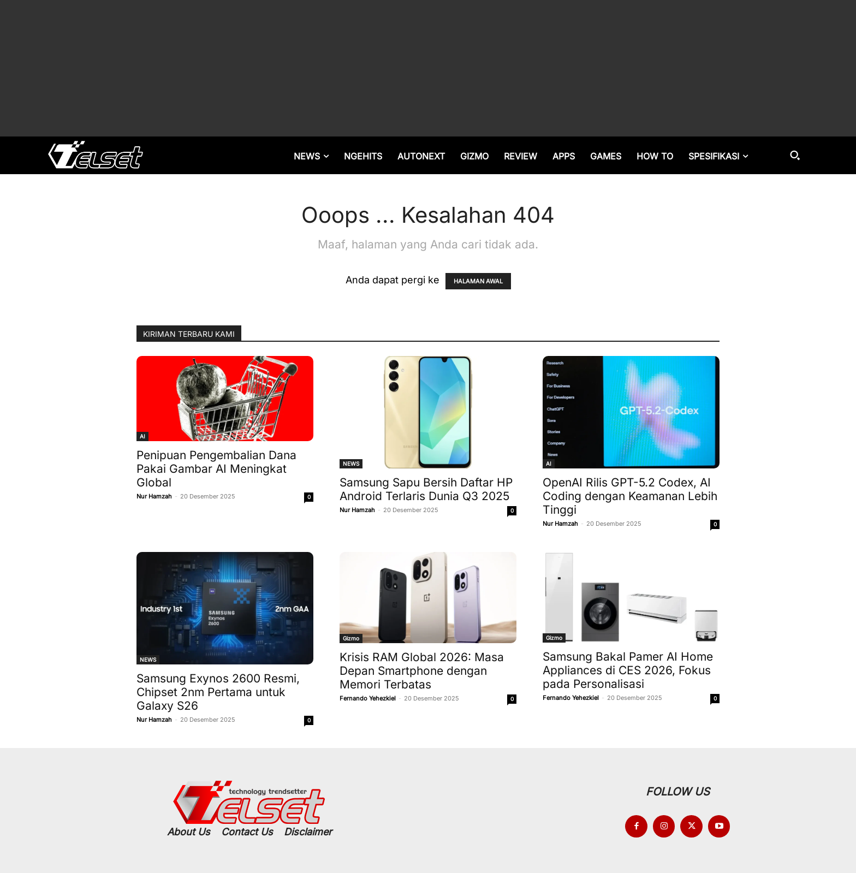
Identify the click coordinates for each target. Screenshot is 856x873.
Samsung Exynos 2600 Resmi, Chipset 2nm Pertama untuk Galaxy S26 (218, 692)
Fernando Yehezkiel (368, 698)
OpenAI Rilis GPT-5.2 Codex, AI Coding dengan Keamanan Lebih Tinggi (630, 496)
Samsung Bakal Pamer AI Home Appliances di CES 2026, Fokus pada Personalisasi (628, 670)
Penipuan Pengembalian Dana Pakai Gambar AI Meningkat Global (216, 468)
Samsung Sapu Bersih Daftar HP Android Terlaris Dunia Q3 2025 (426, 489)
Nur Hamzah (154, 496)
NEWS (351, 463)
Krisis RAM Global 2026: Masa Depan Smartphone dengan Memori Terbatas (422, 670)
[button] (795, 155)
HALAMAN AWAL (478, 281)
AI (142, 436)
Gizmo (351, 638)
